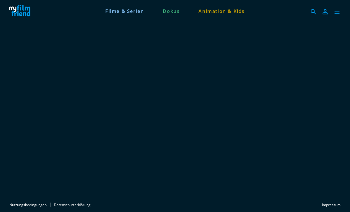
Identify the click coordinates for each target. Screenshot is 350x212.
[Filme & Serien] (124, 10)
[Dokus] (171, 10)
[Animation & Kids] (221, 10)
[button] (337, 12)
